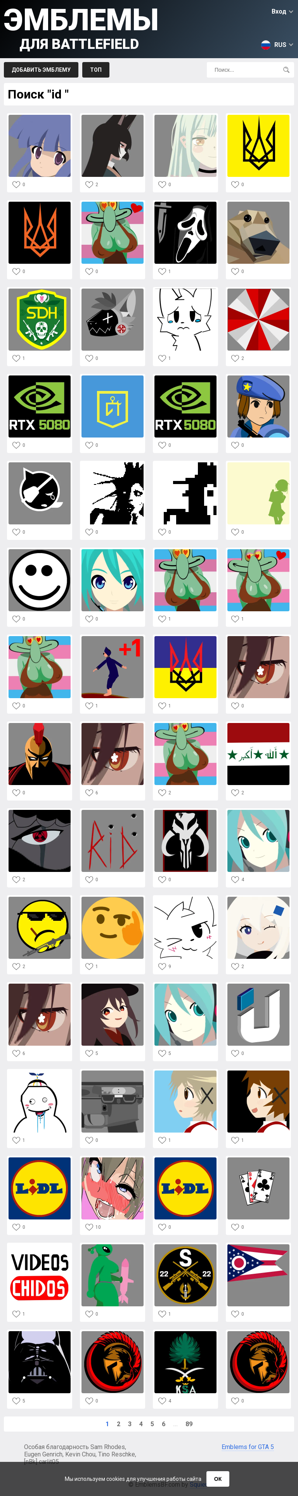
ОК (218, 1479)
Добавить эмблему (41, 70)
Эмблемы (81, 27)
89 (188, 1424)
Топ (96, 70)
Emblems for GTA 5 (248, 1447)
